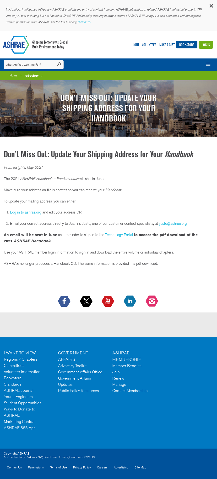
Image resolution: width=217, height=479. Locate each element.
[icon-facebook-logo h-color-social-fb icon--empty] (64, 301)
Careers (102, 467)
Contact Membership (130, 390)
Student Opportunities (22, 402)
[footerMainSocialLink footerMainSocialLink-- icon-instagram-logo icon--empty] (152, 301)
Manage (119, 384)
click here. (84, 22)
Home (13, 75)
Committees (14, 365)
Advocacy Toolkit (72, 365)
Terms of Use (58, 467)
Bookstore (186, 44)
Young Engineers (18, 396)
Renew (118, 378)
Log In (206, 44)
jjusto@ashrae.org (173, 223)
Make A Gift (167, 44)
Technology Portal (119, 234)
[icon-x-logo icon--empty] (86, 301)
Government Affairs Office (80, 371)
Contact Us (14, 467)
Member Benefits (126, 365)
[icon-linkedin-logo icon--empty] (130, 301)
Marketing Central (19, 421)
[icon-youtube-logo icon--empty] (108, 301)
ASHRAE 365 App (20, 427)
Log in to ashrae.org (25, 212)
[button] (211, 7)
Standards (12, 384)
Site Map (140, 467)
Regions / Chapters (20, 359)
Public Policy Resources (78, 390)
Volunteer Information (22, 371)
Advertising (121, 467)
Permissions (36, 467)
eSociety (32, 75)
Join (136, 44)
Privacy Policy (82, 467)
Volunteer (149, 44)
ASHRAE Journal (18, 390)
